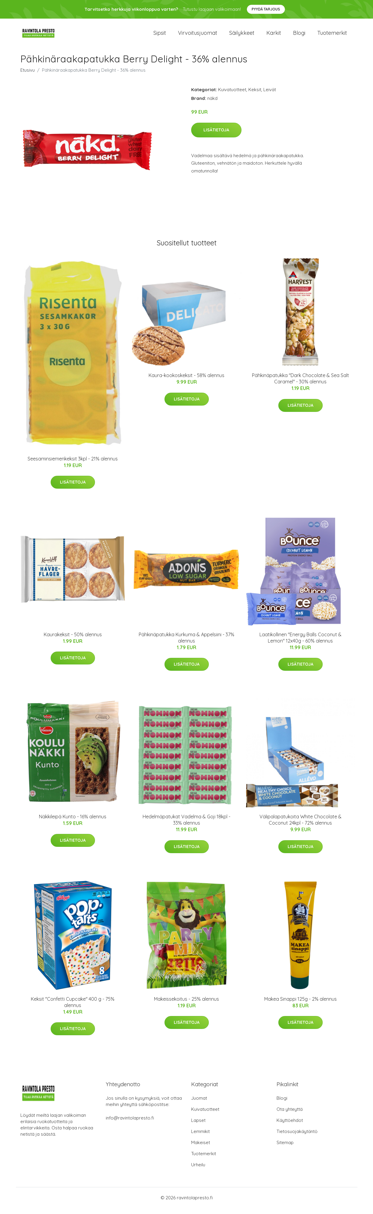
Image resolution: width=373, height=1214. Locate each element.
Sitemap (285, 1148)
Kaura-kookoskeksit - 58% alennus (186, 381)
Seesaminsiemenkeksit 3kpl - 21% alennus (73, 465)
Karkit (273, 35)
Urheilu (198, 1171)
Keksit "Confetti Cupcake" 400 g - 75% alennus (72, 1008)
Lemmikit (200, 1137)
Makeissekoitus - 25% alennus (186, 1005)
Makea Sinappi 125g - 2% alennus (300, 1005)
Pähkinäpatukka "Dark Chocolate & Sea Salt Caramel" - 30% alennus (300, 384)
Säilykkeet (241, 35)
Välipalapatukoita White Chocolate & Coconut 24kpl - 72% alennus (300, 826)
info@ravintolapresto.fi (130, 1124)
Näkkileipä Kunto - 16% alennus (72, 823)
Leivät (269, 95)
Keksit (254, 95)
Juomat (199, 1104)
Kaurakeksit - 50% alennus (73, 640)
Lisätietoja (216, 136)
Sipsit (159, 35)
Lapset (198, 1126)
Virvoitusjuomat (197, 35)
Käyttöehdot (290, 1126)
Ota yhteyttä (290, 1115)
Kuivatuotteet (232, 95)
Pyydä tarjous (266, 9)
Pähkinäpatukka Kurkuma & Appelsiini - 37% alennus (186, 643)
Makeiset (200, 1148)
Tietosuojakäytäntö (297, 1137)
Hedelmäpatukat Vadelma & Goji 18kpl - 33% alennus (186, 826)
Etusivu (27, 76)
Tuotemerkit (332, 35)
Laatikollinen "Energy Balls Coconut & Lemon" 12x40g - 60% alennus (300, 643)
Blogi (299, 35)
